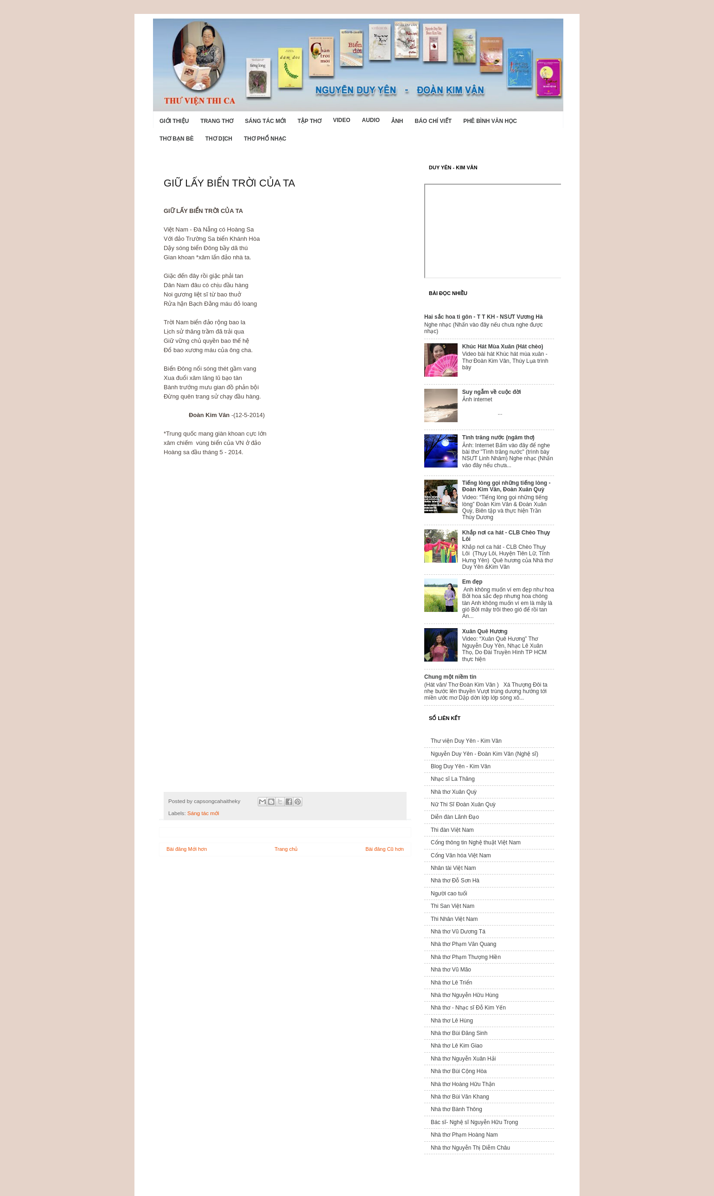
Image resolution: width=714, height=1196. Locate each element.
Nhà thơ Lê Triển (451, 982)
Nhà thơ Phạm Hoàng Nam (464, 1135)
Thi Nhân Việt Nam (454, 919)
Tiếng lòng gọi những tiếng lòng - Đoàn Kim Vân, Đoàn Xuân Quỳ (506, 486)
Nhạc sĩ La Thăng (453, 779)
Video (341, 120)
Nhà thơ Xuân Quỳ (454, 792)
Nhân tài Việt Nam (453, 868)
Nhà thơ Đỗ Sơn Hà (455, 880)
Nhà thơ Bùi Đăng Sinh (459, 1033)
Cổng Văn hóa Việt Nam (461, 855)
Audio (371, 120)
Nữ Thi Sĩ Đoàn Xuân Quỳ (463, 804)
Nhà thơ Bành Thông (456, 1109)
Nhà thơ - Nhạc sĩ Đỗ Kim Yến (468, 1007)
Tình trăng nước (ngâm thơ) (498, 437)
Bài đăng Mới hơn (186, 849)
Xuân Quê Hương (485, 631)
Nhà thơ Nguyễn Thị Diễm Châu (470, 1148)
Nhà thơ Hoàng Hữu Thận (463, 1084)
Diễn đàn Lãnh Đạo (455, 817)
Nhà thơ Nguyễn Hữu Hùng (464, 995)
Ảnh (397, 121)
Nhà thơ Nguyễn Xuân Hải (463, 1058)
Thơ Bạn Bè (176, 138)
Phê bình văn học (490, 121)
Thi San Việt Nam (452, 906)
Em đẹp (472, 582)
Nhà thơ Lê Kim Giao (457, 1045)
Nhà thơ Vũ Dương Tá (458, 931)
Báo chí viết (433, 121)
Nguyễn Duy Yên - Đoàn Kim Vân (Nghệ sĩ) (484, 754)
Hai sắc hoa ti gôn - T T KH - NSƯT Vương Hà (483, 317)
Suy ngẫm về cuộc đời (491, 392)
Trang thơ (216, 121)
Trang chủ (286, 849)
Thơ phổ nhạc (265, 138)
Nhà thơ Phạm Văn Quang (463, 944)
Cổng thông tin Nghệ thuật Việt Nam (476, 842)
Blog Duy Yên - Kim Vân (461, 766)
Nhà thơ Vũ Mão (451, 969)
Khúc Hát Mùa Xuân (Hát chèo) (502, 346)
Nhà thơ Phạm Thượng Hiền (466, 957)
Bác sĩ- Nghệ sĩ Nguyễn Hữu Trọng (474, 1122)
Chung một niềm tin (450, 677)
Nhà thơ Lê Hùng (452, 1020)
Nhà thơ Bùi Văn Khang (460, 1096)
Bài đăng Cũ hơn (384, 849)
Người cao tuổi (449, 893)
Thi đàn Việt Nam (452, 830)
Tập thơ (309, 121)
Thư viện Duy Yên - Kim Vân (466, 741)
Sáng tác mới (265, 121)
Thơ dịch (218, 138)
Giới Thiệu (174, 121)
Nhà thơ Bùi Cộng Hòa (459, 1071)
